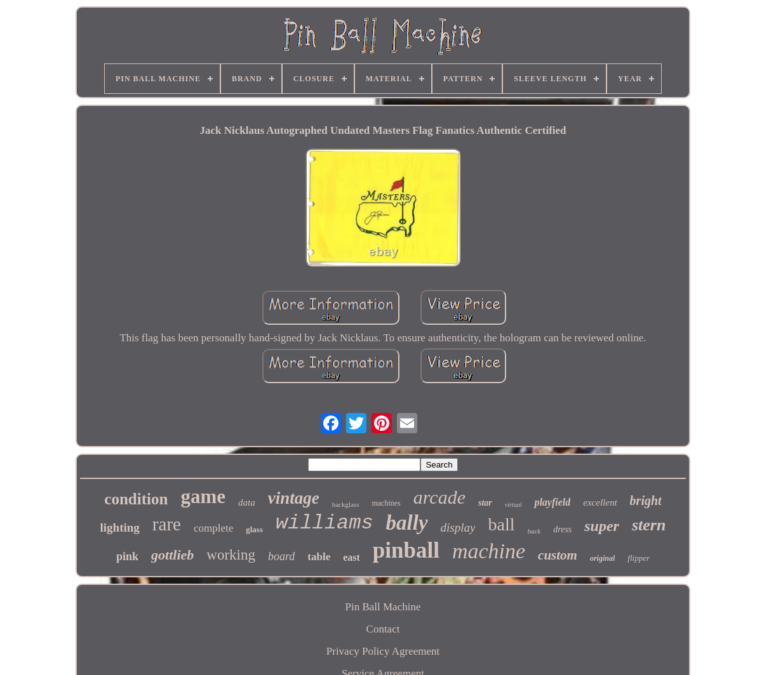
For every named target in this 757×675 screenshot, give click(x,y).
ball (501, 524)
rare (166, 524)
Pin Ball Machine (383, 607)
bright (646, 501)
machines (386, 503)
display (458, 527)
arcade (439, 497)
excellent (600, 502)
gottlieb (172, 555)
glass (254, 529)
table (318, 557)
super (601, 526)
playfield (552, 502)
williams (324, 523)
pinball (406, 550)
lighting (120, 527)
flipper (638, 558)
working (230, 555)
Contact (383, 629)
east (351, 557)
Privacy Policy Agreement (382, 651)
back (533, 531)
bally (407, 522)
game (202, 496)
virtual (513, 504)
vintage (293, 498)
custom (557, 555)
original (602, 558)
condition (136, 499)
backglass (345, 504)
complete (213, 528)
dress (562, 529)
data (246, 502)
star (485, 503)
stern (649, 525)
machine (488, 551)
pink (127, 556)
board (281, 556)
